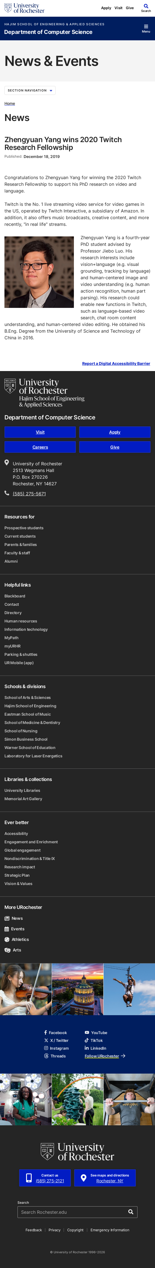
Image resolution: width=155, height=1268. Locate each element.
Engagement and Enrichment (31, 841)
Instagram (56, 1048)
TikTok (93, 1040)
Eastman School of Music (27, 714)
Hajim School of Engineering (30, 705)
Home (9, 103)
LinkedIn (95, 1048)
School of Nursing (20, 730)
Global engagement (22, 850)
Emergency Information (110, 1229)
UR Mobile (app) (19, 662)
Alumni (11, 561)
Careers (40, 447)
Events (14, 929)
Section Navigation (30, 90)
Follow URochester (105, 1056)
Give (130, 7)
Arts (12, 950)
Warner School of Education (30, 747)
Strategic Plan (17, 875)
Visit (118, 7)
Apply (106, 7)
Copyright (75, 1229)
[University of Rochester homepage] (24, 8)
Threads (55, 1056)
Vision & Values (18, 883)
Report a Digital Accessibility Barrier (116, 363)
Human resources (20, 621)
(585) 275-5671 (29, 494)
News (13, 918)
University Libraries (22, 790)
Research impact (19, 866)
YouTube (96, 1032)
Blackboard (14, 596)
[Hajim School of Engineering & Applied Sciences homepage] (44, 393)
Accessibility (16, 833)
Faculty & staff (17, 552)
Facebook (55, 1032)
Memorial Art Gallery (23, 798)
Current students (20, 536)
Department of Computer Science (48, 32)
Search (23, 1202)
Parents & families (20, 544)
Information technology (26, 629)
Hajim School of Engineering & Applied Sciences (54, 24)
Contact (11, 604)
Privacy (54, 1229)
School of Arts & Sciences (27, 697)
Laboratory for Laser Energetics (33, 755)
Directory (12, 612)
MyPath (11, 637)
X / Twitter (56, 1040)
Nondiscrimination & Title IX (29, 858)
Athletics (16, 939)
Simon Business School (26, 739)
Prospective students (23, 527)
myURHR (12, 646)
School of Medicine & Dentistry (32, 722)
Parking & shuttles (21, 654)
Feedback (34, 1229)
